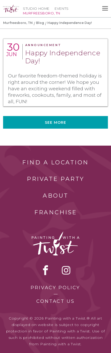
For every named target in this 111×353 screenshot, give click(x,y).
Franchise (55, 212)
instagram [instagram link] (66, 270)
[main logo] (11, 7)
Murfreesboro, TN (18, 23)
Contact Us (55, 301)
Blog (40, 23)
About (56, 195)
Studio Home (36, 8)
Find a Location (55, 162)
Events (62, 8)
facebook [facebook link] (45, 270)
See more (55, 122)
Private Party (55, 178)
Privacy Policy (55, 287)
